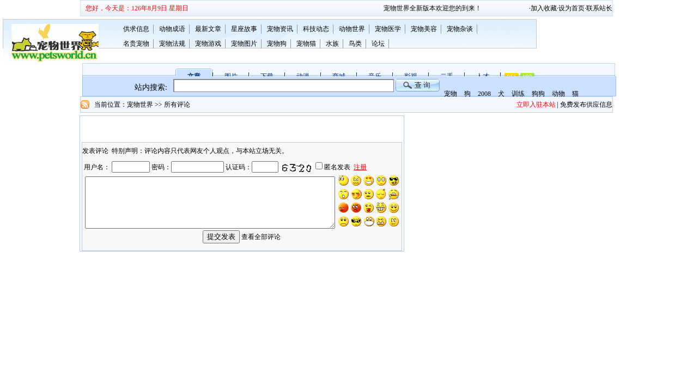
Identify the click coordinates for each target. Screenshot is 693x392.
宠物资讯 (280, 29)
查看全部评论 (261, 244)
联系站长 (599, 8)
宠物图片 (244, 43)
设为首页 (571, 8)
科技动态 (316, 29)
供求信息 (136, 29)
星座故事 (244, 29)
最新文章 (208, 29)
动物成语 (172, 29)
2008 (484, 93)
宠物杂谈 (460, 29)
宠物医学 (388, 29)
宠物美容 (424, 29)
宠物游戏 (208, 43)
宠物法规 (172, 43)
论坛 (378, 43)
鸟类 (355, 43)
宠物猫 (306, 43)
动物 (558, 93)
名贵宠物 (136, 43)
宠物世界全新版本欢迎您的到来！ (441, 8)
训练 (518, 93)
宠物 (450, 93)
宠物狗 (277, 43)
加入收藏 (544, 8)
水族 (332, 43)
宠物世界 (140, 104)
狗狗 (538, 93)
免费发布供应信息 (586, 104)
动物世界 (352, 29)
